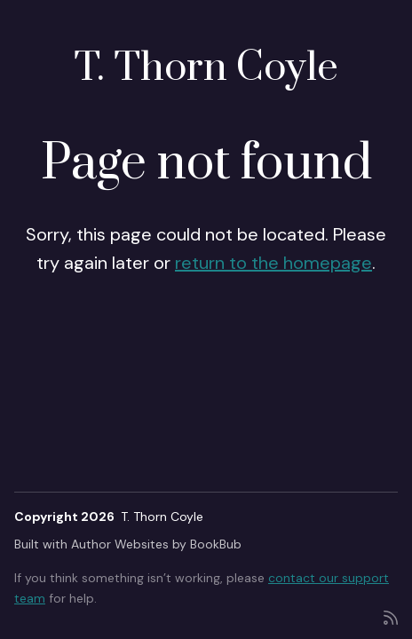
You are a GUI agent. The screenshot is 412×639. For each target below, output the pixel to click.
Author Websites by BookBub (156, 544)
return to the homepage (273, 262)
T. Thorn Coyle (206, 68)
